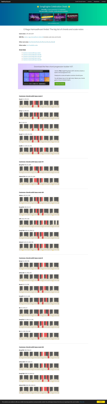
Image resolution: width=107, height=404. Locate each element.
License (90, 1)
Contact (104, 1)
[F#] (43, 42)
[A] (49, 42)
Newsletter (96, 1)
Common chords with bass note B (32, 58)
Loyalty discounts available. (61, 11)
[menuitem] (5, 1)
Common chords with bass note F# (32, 54)
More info (82, 402)
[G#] (47, 42)
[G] (45, 42)
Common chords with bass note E (31, 53)
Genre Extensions (52, 9)
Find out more (60, 84)
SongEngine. (62, 9)
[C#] (32, 42)
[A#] (52, 42)
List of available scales (32, 45)
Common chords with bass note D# (32, 60)
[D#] (36, 42)
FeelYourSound (5, 1)
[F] (40, 42)
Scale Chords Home (80, 1)
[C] (29, 42)
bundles (51, 11)
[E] (38, 42)
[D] (34, 42)
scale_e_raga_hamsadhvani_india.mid (33, 37)
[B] (54, 42)
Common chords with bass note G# (32, 56)
